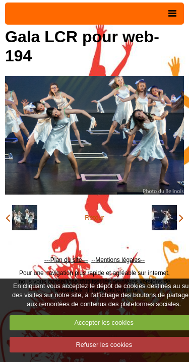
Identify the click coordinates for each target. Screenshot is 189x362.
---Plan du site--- (66, 259)
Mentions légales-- (120, 259)
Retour (94, 217)
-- (93, 259)
